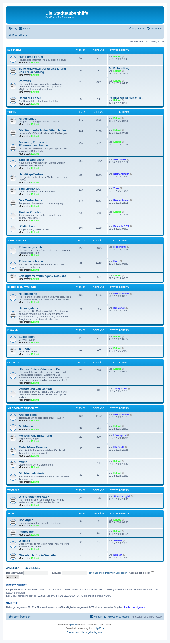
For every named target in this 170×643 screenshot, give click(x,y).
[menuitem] (12, 28)
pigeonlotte (119, 246)
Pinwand (12, 330)
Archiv (11, 513)
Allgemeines (27, 118)
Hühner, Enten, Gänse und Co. (40, 369)
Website (24, 540)
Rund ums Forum (31, 56)
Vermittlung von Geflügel (36, 388)
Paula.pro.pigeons (134, 607)
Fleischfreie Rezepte (33, 447)
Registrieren (31, 568)
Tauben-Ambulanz (31, 159)
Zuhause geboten (31, 261)
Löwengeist (120, 435)
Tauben (11, 112)
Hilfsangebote (28, 308)
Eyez (116, 261)
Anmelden (12, 568)
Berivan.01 (119, 308)
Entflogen (25, 348)
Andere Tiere (28, 414)
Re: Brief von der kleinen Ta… (126, 97)
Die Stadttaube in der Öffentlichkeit (43, 130)
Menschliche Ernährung (35, 435)
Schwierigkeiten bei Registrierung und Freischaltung (42, 70)
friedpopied (120, 159)
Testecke (13, 490)
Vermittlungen (16, 240)
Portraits (25, 81)
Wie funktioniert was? (34, 496)
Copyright (26, 520)
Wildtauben (27, 226)
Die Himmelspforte (32, 473)
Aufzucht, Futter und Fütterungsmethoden (33, 143)
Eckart (35, 62)
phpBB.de (99, 628)
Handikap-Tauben (31, 174)
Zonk (116, 188)
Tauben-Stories (29, 188)
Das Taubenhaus (30, 200)
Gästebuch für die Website (37, 555)
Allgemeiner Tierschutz (22, 408)
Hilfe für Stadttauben (21, 287)
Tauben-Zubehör (30, 212)
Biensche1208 (121, 226)
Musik (23, 461)
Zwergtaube (120, 388)
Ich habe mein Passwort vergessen (108, 572)
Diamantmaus (121, 174)
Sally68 (117, 540)
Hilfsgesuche (28, 293)
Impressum (26, 531)
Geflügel (13, 362)
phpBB (73, 624)
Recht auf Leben (30, 98)
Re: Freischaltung (119, 68)
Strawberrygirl (121, 496)
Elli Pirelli (118, 447)
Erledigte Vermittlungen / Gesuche (42, 276)
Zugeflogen (27, 336)
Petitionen (26, 426)
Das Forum (14, 50)
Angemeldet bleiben (141, 572)
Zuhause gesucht (31, 247)
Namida (117, 555)
